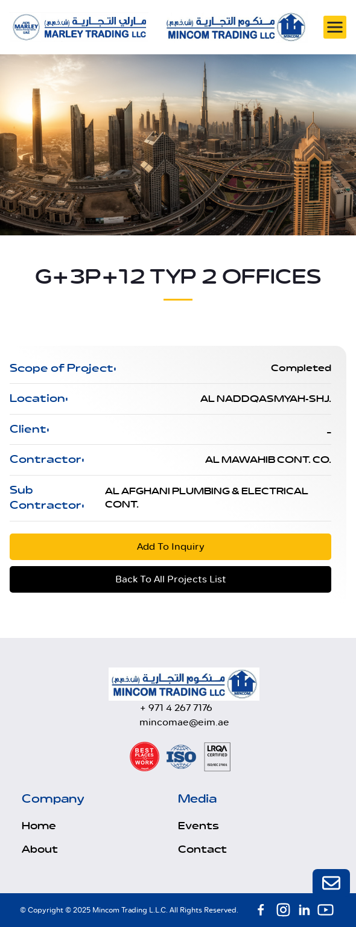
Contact (202, 850)
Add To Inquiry (171, 546)
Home (39, 826)
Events (198, 826)
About (40, 850)
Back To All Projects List (170, 579)
